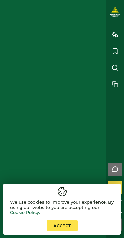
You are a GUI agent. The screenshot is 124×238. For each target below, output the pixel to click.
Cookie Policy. (25, 212)
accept (62, 225)
